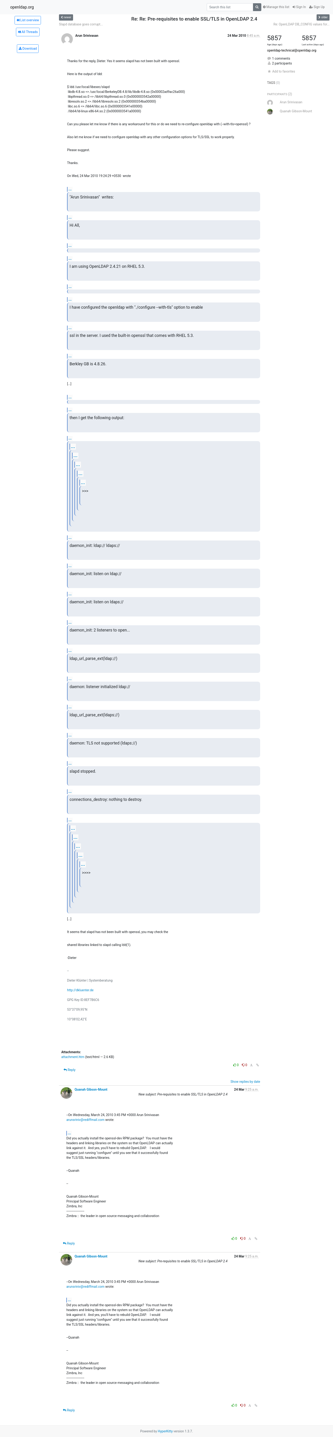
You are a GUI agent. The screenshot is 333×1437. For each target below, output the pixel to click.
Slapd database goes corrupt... (81, 24)
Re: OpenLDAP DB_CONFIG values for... (302, 24)
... (70, 189)
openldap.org (22, 7)
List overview (27, 20)
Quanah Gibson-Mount (90, 1089)
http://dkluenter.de (80, 990)
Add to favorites (281, 71)
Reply (69, 1070)
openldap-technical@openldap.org (291, 50)
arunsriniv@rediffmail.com (85, 1120)
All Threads (28, 32)
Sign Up (317, 7)
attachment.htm (72, 1057)
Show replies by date (245, 1081)
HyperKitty (165, 1431)
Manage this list (276, 7)
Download (28, 48)
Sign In (299, 7)
